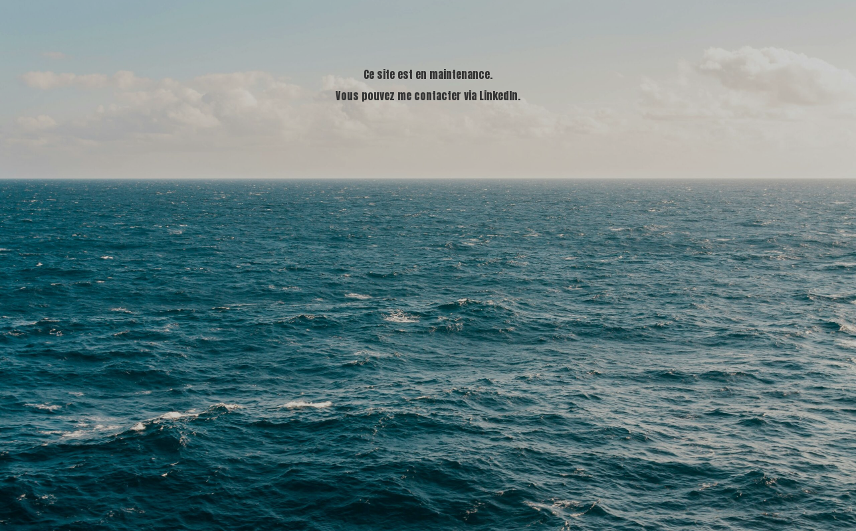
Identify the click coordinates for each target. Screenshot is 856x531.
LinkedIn (498, 96)
